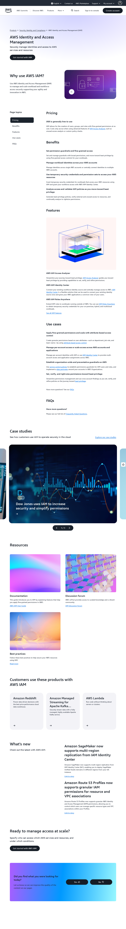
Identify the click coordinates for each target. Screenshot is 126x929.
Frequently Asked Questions (76, 414)
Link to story (69, 776)
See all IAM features (54, 313)
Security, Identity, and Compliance (32, 30)
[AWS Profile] (120, 3)
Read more (14, 664)
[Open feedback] (123, 464)
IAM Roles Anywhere (107, 304)
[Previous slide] (55, 528)
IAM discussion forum (73, 606)
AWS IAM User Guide (18, 606)
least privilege (80, 381)
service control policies (58, 367)
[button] (38, 10)
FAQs (72, 389)
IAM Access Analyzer (97, 129)
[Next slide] (70, 528)
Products (13, 30)
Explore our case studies (105, 437)
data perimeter (62, 369)
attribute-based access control (75, 343)
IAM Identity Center (90, 355)
